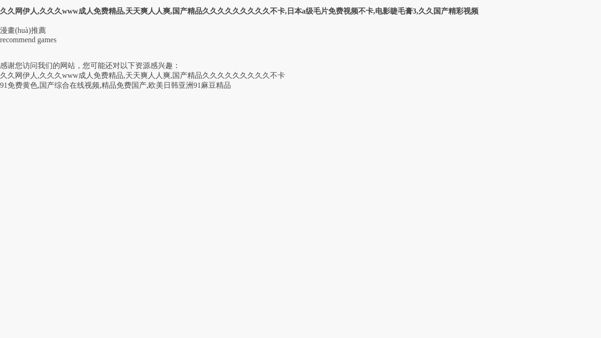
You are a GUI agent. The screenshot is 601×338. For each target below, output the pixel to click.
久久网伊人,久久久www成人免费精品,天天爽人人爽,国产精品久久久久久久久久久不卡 (142, 75)
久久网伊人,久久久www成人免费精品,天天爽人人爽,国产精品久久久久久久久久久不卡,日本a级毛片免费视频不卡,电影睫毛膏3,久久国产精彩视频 (239, 11)
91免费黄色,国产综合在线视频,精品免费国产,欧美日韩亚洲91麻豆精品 (115, 85)
